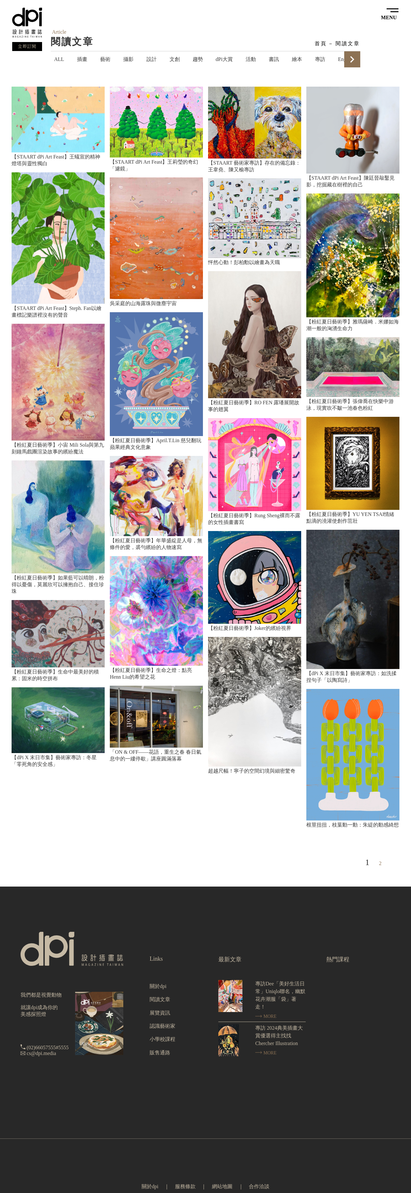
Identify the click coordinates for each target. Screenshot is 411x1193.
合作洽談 (259, 1186)
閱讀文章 (348, 43)
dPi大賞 (224, 59)
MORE (265, 1016)
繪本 (297, 59)
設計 (151, 59)
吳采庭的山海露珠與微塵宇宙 (143, 303)
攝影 (128, 59)
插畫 (82, 59)
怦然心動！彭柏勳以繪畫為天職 (244, 262)
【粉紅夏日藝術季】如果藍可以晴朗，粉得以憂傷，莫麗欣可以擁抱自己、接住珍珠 (58, 584)
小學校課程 (162, 1039)
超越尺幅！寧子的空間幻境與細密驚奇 (251, 771)
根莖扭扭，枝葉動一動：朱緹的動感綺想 (352, 825)
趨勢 (198, 59)
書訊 (274, 59)
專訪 (320, 59)
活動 (251, 59)
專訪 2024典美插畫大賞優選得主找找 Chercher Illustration (279, 1035)
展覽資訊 (160, 1013)
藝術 (105, 59)
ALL (59, 59)
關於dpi (158, 986)
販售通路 (160, 1052)
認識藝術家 (162, 1026)
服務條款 (185, 1186)
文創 (175, 59)
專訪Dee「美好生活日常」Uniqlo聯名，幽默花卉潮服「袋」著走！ (280, 995)
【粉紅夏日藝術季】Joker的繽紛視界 (249, 628)
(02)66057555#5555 (48, 1047)
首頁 (321, 43)
